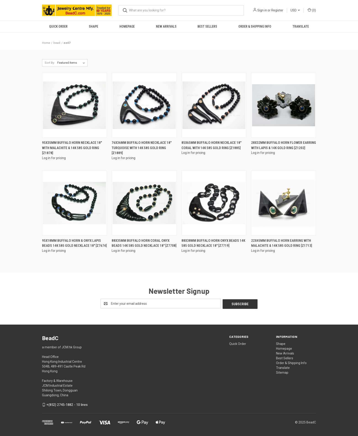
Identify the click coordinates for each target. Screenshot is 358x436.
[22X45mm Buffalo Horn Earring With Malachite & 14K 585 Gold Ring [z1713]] (283, 203)
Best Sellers (207, 26)
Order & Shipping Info (254, 26)
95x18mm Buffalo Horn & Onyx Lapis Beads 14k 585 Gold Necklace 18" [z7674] (74, 243)
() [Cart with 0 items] (312, 10)
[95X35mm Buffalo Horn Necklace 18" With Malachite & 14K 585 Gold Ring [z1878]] (74, 105)
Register (277, 10)
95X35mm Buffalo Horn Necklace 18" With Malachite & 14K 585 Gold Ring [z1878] (72, 148)
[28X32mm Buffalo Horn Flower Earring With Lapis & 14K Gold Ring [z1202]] (283, 105)
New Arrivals (166, 26)
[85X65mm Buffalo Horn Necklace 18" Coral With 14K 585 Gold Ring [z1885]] (213, 105)
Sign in (262, 10)
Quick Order (58, 26)
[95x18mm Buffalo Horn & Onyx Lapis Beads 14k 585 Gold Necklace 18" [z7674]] (74, 203)
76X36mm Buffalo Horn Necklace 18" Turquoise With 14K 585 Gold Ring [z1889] (141, 148)
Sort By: (50, 62)
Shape (93, 26)
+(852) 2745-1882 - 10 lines (67, 404)
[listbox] (72, 62)
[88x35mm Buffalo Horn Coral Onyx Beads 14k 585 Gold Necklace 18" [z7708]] (144, 203)
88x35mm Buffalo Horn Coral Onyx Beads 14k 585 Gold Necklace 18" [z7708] (144, 243)
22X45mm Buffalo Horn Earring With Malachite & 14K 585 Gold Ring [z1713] (281, 243)
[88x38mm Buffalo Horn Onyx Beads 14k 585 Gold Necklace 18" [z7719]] (213, 203)
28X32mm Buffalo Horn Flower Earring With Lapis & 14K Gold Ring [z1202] (283, 145)
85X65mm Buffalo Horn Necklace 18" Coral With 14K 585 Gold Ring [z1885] (211, 145)
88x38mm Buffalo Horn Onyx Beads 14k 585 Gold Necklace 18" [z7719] (213, 243)
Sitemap (282, 372)
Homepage (127, 26)
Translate (300, 26)
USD (295, 10)
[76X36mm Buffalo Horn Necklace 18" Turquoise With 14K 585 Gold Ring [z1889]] (144, 105)
